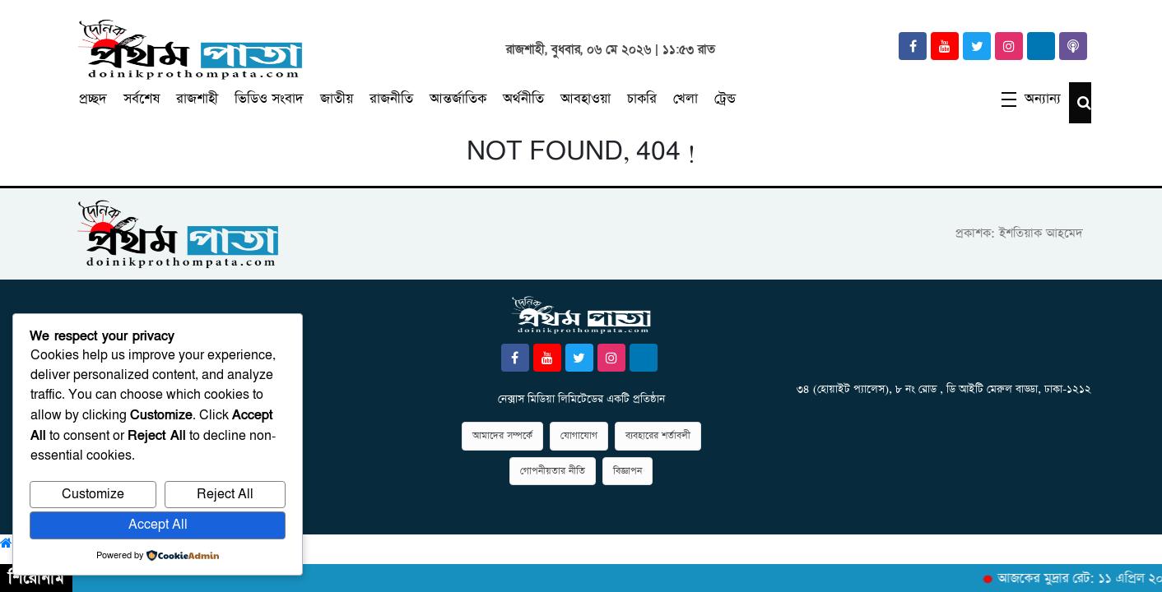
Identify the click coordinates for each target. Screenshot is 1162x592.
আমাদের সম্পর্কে (502, 435)
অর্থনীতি (523, 99)
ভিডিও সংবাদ (269, 99)
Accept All (158, 525)
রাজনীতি (391, 99)
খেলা (685, 99)
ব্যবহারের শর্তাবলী (657, 435)
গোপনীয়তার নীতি (552, 471)
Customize (93, 494)
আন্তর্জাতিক (458, 99)
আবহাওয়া (585, 99)
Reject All (225, 494)
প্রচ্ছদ (93, 99)
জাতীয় (336, 99)
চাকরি (642, 99)
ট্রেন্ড (725, 99)
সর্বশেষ (141, 99)
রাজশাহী (197, 99)
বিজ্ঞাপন (627, 471)
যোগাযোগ (578, 435)
